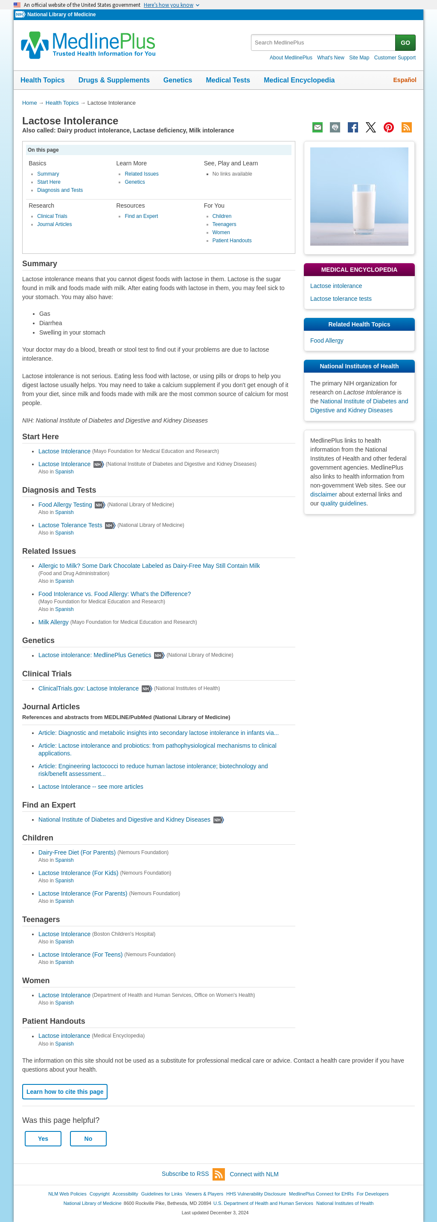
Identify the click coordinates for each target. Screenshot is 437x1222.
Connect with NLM (254, 1174)
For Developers (373, 1193)
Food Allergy (327, 340)
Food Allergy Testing (65, 504)
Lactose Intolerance (64, 451)
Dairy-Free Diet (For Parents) (77, 852)
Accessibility (125, 1193)
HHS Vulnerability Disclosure (256, 1193)
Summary (48, 174)
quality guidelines (343, 503)
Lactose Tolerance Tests (70, 525)
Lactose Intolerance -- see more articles (90, 786)
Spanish (64, 472)
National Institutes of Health (344, 1203)
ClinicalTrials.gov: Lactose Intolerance (88, 688)
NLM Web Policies (67, 1193)
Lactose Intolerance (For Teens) (80, 954)
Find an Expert (141, 216)
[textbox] (323, 42)
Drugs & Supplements (114, 80)
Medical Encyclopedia (299, 80)
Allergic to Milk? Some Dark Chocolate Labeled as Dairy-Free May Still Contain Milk (149, 565)
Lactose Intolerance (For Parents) (83, 893)
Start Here (49, 182)
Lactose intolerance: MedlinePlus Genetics (94, 655)
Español (405, 79)
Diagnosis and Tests (60, 190)
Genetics (177, 80)
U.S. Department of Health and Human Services (263, 1203)
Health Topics (42, 80)
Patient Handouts (232, 241)
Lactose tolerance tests (341, 298)
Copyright (100, 1193)
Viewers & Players (204, 1193)
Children (222, 216)
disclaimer (323, 494)
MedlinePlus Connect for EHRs (321, 1193)
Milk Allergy (53, 622)
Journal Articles (54, 224)
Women (221, 232)
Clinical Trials (52, 216)
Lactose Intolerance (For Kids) (78, 873)
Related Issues (141, 174)
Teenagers (224, 224)
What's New (330, 58)
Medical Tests (228, 80)
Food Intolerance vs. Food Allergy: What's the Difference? (114, 593)
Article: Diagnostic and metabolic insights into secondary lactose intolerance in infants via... (158, 732)
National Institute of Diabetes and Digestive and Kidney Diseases (124, 819)
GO (405, 42)
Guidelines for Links (161, 1193)
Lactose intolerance (64, 1036)
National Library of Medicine (61, 15)
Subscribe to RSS (193, 1174)
